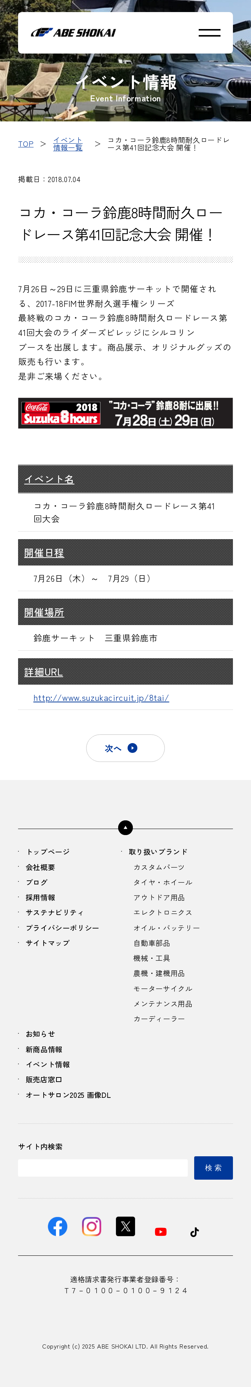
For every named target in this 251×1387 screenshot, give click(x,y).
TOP (25, 143)
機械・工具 (151, 957)
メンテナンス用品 (162, 1003)
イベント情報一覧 (68, 143)
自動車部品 (151, 942)
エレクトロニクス (162, 912)
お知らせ (40, 1033)
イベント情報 (48, 1064)
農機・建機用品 (159, 973)
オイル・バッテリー (166, 927)
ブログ (37, 882)
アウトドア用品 (159, 897)
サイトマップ (48, 942)
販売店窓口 (44, 1079)
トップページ (48, 851)
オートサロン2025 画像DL (68, 1094)
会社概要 (40, 867)
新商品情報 (44, 1049)
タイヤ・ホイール (162, 882)
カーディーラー (159, 1018)
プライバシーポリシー (62, 927)
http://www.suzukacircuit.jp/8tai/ (101, 697)
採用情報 (40, 897)
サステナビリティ (55, 912)
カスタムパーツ (159, 867)
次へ (113, 748)
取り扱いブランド (158, 851)
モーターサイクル (162, 988)
